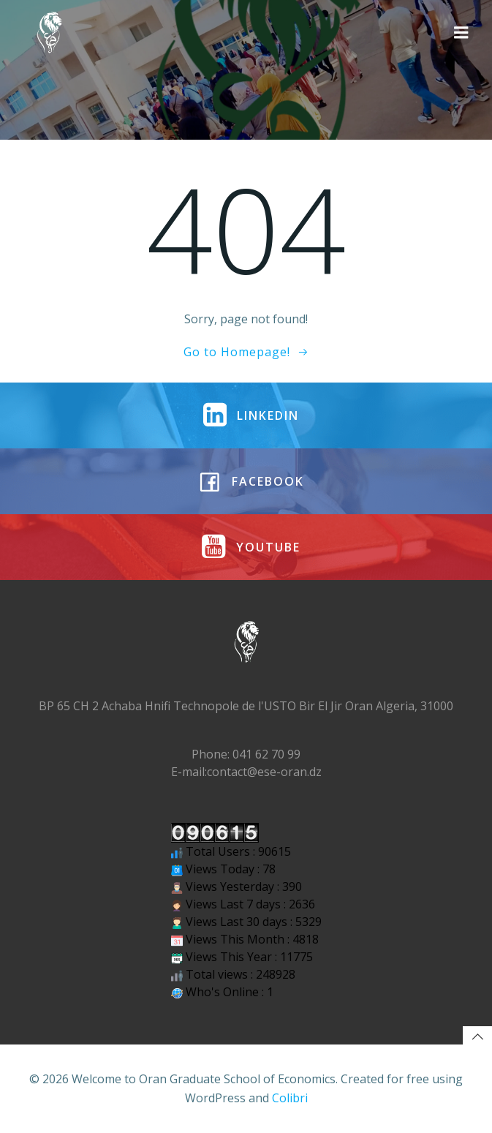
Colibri (290, 1098)
